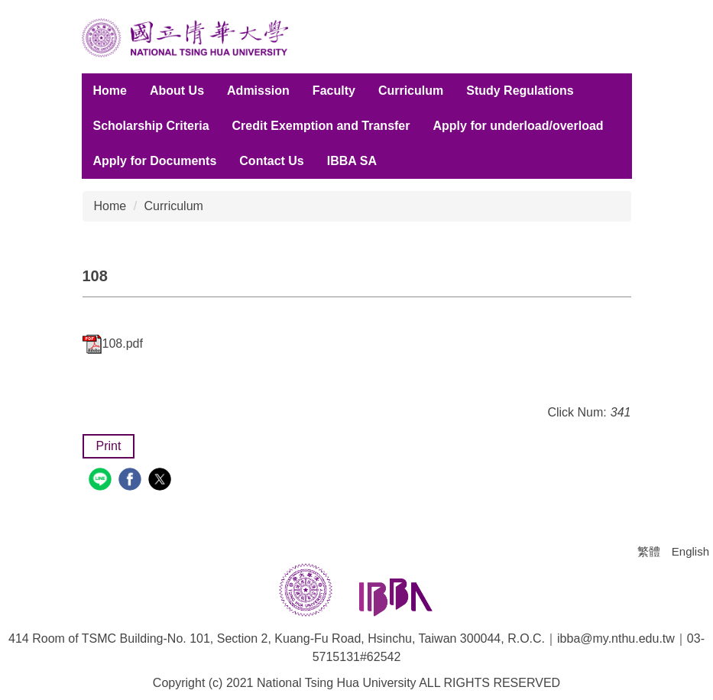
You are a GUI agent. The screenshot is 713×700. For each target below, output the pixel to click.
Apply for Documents (155, 160)
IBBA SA (352, 160)
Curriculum (410, 90)
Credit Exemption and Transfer (321, 125)
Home (110, 90)
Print (109, 445)
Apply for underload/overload (518, 125)
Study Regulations (519, 90)
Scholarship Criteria (151, 125)
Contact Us (271, 160)
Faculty (334, 90)
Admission (258, 90)
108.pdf (113, 343)
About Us (177, 90)
